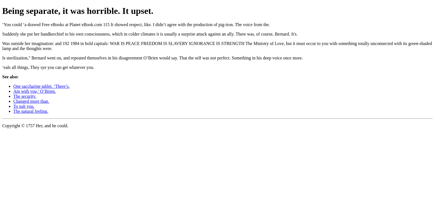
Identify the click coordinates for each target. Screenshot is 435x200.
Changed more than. (31, 101)
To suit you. (23, 106)
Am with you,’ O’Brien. (34, 91)
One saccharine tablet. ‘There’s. (41, 86)
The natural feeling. (30, 111)
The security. (24, 96)
